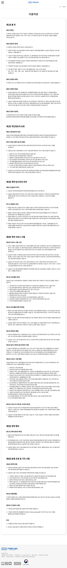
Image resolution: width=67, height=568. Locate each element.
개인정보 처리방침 (9, 556)
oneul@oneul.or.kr (26, 555)
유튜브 (10, 563)
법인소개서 (17, 563)
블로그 (2, 563)
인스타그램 (6, 563)
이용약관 (3, 556)
